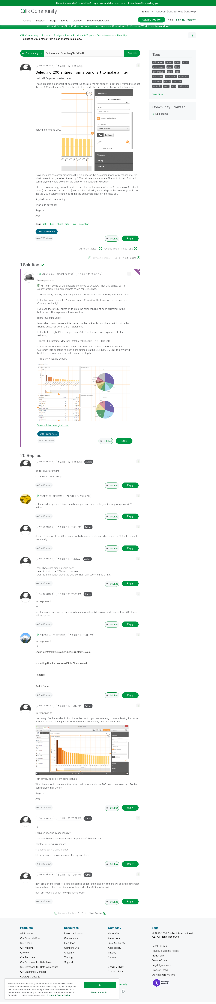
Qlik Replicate (27, 959)
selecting (84, 226)
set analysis (159, 74)
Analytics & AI (62, 37)
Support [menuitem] (40, 20)
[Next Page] (131, 260)
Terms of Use (159, 962)
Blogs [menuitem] (53, 20)
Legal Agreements (161, 967)
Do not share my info (164, 977)
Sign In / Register (186, 19)
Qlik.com (161, 11)
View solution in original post (53, 427)
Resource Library (73, 935)
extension (183, 88)
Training (68, 959)
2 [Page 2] (116, 259)
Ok (99, 985)
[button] (138, 67)
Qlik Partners (71, 940)
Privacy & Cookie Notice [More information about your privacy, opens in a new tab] (58, 995)
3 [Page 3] (119, 259)
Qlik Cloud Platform (30, 940)
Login (95, 3)
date (177, 64)
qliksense (158, 79)
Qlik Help (190, 11)
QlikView (25, 954)
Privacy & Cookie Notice (165, 953)
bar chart (177, 83)
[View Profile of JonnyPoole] (48, 276)
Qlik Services (175, 11)
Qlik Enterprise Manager (33, 974)
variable (157, 88)
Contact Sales (115, 973)
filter (67, 226)
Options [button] (192, 38)
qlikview (157, 83)
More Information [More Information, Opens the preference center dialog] (99, 992)
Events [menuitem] (64, 20)
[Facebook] (123, 993)
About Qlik (113, 935)
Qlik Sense (26, 945)
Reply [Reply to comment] (124, 442)
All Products (26, 935)
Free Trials (69, 945)
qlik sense (158, 64)
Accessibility (114, 950)
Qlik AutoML (26, 950)
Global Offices (116, 968)
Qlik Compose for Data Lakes (36, 964)
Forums (46, 37)
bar (52, 226)
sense (169, 64)
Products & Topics (83, 37)
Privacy (112, 954)
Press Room (114, 940)
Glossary (69, 954)
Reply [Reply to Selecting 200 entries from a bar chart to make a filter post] (130, 240)
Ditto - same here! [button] (46, 234)
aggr (166, 88)
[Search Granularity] (33, 55)
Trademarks (158, 957)
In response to (45, 282)
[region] (62, 989)
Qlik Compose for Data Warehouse (39, 969)
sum (174, 88)
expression (158, 69)
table (170, 74)
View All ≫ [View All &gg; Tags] (157, 96)
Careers (112, 959)
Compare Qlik (71, 950)
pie (74, 226)
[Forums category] (153, 116)
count (167, 83)
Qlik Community (29, 37)
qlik (177, 74)
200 (45, 226)
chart (60, 226)
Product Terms (160, 972)
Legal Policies (159, 948)
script (185, 64)
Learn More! (162, 28)
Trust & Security (116, 945)
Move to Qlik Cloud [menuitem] (98, 20)
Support (68, 964)
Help (170, 19)
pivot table (171, 79)
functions (183, 79)
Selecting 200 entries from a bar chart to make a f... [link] (52, 41)
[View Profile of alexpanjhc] (45, 498)
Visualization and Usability (112, 37)
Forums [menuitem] (26, 20)
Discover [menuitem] (78, 20)
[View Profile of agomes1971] (46, 637)
